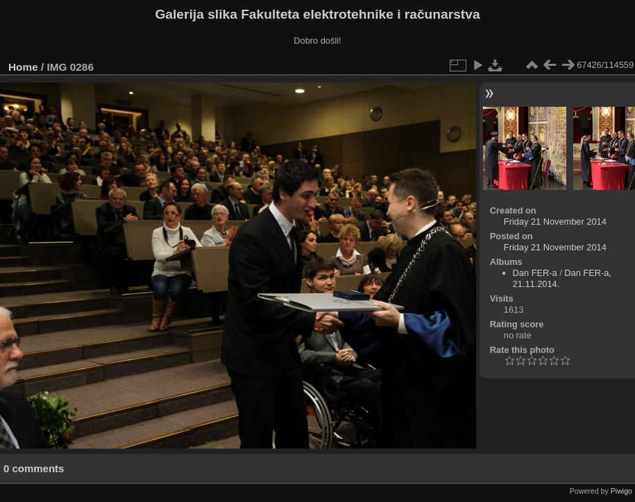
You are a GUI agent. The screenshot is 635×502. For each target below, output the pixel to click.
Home (23, 67)
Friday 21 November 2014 (555, 221)
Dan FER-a (535, 273)
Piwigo (621, 491)
